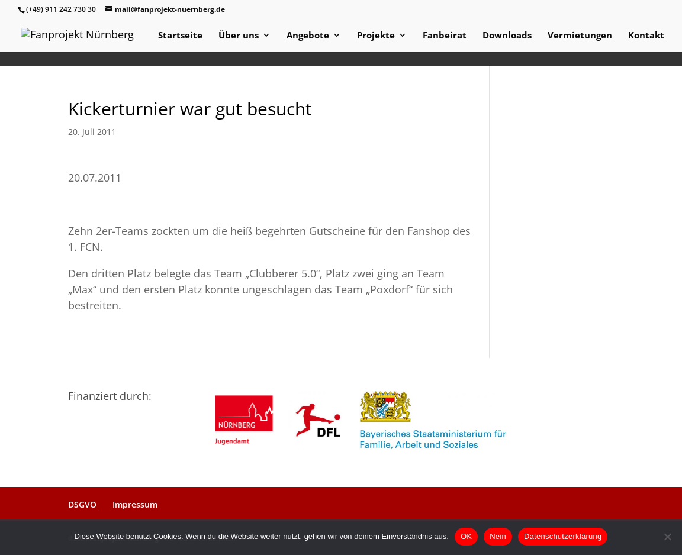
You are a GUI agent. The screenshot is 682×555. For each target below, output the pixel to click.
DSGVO (82, 504)
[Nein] (667, 537)
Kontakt (646, 36)
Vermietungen (580, 36)
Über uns (238, 36)
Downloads (507, 36)
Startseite (180, 36)
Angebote (308, 36)
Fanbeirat (445, 36)
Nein (498, 536)
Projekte (376, 36)
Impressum (134, 504)
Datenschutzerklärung (562, 536)
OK (466, 536)
